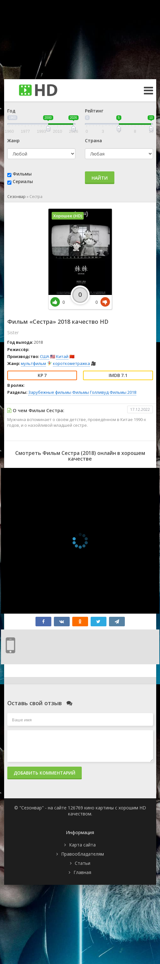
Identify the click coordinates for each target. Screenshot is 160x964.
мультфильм (33, 363)
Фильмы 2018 (123, 392)
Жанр (13, 140)
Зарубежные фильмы (49, 392)
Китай (62, 356)
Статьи (82, 863)
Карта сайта (82, 845)
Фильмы (22, 174)
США (44, 356)
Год (11, 111)
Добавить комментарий (44, 773)
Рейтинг (94, 111)
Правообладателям (82, 854)
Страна (93, 140)
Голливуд (99, 392)
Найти (100, 178)
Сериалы (23, 181)
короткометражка (71, 363)
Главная (82, 872)
